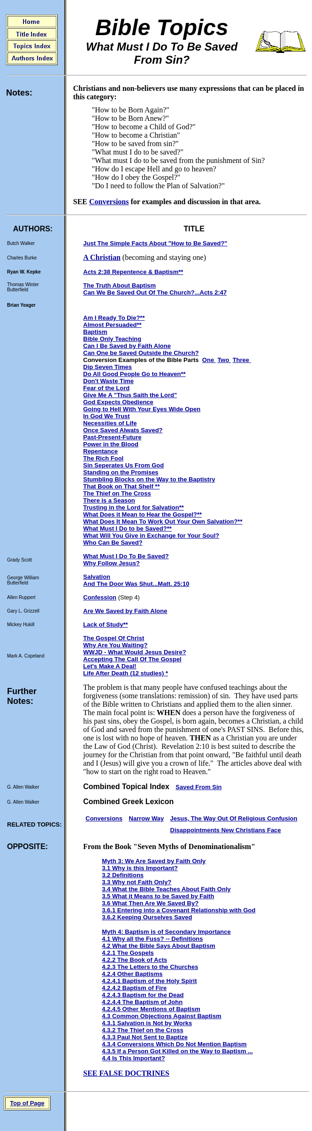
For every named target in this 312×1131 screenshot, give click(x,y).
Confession (99, 597)
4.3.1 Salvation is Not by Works (147, 1023)
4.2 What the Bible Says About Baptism (158, 945)
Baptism (95, 331)
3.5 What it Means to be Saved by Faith (158, 896)
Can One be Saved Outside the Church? (140, 352)
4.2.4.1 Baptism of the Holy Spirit (149, 980)
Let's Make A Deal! (109, 666)
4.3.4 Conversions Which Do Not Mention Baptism (174, 1044)
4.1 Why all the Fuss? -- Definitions (152, 938)
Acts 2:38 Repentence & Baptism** (133, 271)
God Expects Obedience (118, 402)
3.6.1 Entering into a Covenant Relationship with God (178, 910)
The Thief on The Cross (117, 493)
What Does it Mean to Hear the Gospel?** (142, 514)
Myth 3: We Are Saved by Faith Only (153, 861)
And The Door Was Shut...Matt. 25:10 (136, 583)
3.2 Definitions (123, 875)
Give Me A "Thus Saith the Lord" (130, 395)
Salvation (96, 576)
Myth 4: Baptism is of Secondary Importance (166, 931)
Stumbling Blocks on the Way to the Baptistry (149, 479)
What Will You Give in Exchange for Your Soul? (151, 535)
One (209, 359)
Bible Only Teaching (112, 338)
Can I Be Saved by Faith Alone (127, 345)
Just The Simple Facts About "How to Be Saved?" (155, 243)
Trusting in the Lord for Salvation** (133, 507)
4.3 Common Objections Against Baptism (161, 1016)
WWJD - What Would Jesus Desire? (134, 652)
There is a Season (109, 500)
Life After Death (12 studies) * (125, 673)
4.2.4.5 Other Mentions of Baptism (151, 1009)
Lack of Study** (105, 624)
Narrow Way (146, 818)
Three (242, 359)
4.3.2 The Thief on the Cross (142, 1030)
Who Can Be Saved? (112, 542)
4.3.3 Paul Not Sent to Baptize (145, 1037)
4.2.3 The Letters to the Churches (150, 966)
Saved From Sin (198, 787)
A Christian (102, 257)
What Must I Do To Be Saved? (126, 556)
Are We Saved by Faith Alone (125, 610)
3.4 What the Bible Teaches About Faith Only (166, 889)
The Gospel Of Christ (113, 638)
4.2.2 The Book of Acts (134, 959)
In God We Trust (106, 416)
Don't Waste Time (108, 380)
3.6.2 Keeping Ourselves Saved (147, 917)
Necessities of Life (110, 423)
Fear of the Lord (106, 388)
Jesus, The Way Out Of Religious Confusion (233, 818)
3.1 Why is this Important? (140, 868)
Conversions (109, 202)
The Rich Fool (103, 458)
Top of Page (27, 1103)
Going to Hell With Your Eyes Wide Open (141, 409)
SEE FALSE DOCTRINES (126, 1073)
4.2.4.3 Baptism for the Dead (142, 994)
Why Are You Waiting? (115, 645)
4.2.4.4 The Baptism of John (142, 1001)
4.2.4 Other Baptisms (132, 973)
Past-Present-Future (112, 437)
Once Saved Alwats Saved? (122, 430)
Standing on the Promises (120, 472)
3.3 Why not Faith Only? (136, 882)
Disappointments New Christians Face (225, 830)
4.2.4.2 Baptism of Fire (134, 987)
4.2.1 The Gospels (128, 952)
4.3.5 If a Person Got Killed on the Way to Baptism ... (177, 1051)
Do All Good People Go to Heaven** (134, 373)
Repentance (100, 451)
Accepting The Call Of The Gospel (132, 659)
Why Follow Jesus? (111, 563)
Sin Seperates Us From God (123, 465)
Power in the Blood (110, 444)
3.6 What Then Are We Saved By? (150, 903)
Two (224, 359)
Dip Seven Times (107, 366)
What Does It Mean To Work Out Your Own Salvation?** (162, 521)
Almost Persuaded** (112, 324)
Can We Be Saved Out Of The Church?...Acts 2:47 (155, 292)
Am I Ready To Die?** (114, 317)
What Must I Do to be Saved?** (127, 528)
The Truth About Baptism (119, 285)
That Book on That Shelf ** (121, 486)
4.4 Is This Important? (133, 1058)
